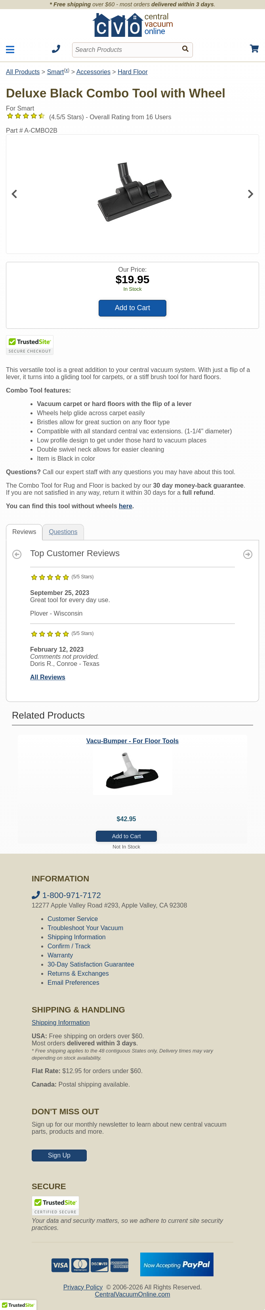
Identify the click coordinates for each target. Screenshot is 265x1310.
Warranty (60, 955)
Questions (63, 531)
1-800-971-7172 (66, 895)
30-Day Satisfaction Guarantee (91, 964)
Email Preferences (73, 982)
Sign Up (59, 1155)
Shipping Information (77, 937)
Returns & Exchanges (78, 973)
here (125, 506)
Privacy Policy (83, 1287)
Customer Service (73, 918)
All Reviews (47, 677)
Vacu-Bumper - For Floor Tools (132, 741)
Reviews (24, 531)
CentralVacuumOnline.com (132, 1294)
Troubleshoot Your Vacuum (85, 928)
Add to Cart (132, 308)
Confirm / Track (69, 946)
